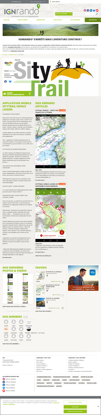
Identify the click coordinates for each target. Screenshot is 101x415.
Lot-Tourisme (58, 294)
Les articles (71, 369)
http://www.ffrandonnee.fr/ (22, 155)
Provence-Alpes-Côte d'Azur (45, 386)
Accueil (5, 54)
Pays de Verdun (57, 281)
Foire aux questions (41, 364)
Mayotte (49, 383)
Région (6, 71)
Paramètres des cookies (75, 402)
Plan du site (39, 371)
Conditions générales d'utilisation (76, 360)
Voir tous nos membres (10, 344)
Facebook (88, 10)
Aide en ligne (39, 362)
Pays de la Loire (91, 383)
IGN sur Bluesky (10, 388)
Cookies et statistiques (73, 365)
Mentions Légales (72, 362)
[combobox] (64, 13)
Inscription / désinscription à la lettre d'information (79, 371)
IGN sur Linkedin (10, 385)
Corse (39, 380)
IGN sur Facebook (11, 382)
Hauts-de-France (74, 380)
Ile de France (86, 380)
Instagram (85, 10)
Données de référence (41, 365)
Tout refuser (75, 407)
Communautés (13, 54)
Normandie (57, 383)
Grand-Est (46, 380)
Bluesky (94, 10)
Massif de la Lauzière (56, 308)
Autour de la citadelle (54, 272)
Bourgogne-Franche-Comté (61, 377)
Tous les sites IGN (36, 2)
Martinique (40, 383)
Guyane (64, 380)
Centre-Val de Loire (87, 377)
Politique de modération (73, 364)
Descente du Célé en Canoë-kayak (52, 285)
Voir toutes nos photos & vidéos (14, 306)
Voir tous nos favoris (43, 311)
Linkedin (91, 10)
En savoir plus (7, 257)
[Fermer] (98, 406)
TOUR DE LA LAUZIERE (52, 298)
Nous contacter (39, 360)
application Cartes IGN (17, 51)
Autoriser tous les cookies (75, 411)
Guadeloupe (56, 380)
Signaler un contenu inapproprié (43, 369)
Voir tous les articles (43, 256)
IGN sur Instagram (11, 379)
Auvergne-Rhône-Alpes (44, 377)
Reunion (59, 386)
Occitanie (81, 383)
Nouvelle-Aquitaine (70, 383)
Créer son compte (40, 367)
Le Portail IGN (16, 1)
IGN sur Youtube (10, 390)
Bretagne (75, 377)
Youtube (97, 10)
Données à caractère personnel (75, 367)
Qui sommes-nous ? (88, 94)
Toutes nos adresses (7, 365)
